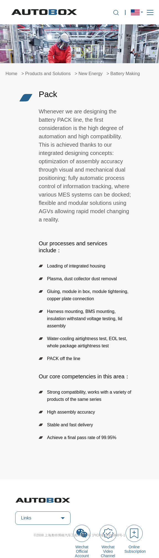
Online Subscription (134, 539)
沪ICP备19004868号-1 (108, 535)
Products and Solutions (48, 73)
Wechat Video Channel (108, 541)
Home (11, 73)
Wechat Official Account (81, 541)
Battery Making (125, 73)
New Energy (91, 73)
